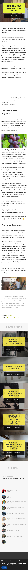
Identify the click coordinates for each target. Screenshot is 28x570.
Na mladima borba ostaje (13, 530)
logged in (11, 478)
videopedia (16, 16)
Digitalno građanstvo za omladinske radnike (15, 496)
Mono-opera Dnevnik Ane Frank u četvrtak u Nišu (15, 491)
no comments (19, 349)
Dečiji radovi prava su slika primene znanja (15, 508)
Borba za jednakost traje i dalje (14, 536)
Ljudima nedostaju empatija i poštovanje (16, 541)
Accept (4, 567)
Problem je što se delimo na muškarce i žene (16, 525)
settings (16, 564)
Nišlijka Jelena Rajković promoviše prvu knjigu (16, 519)
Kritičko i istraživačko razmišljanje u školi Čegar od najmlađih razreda (16, 502)
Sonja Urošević (17, 347)
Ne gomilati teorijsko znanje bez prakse (16, 513)
